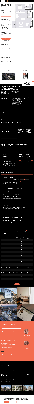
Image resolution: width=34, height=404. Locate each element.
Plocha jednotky (17, 237)
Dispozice (10, 237)
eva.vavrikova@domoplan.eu (28, 349)
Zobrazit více (17, 284)
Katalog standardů (5, 28)
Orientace (14, 237)
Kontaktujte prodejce (7, 135)
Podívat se (28, 84)
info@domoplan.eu (4, 366)
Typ (4, 237)
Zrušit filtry (31, 230)
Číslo (2, 237)
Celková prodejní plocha (28, 238)
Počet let (4, 183)
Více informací (5, 210)
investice (14, 340)
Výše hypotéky (5, 179)
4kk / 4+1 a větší (13, 344)
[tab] (17, 145)
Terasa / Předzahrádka (24, 237)
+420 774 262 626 (26, 348)
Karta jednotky (4, 27)
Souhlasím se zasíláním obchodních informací (7, 347)
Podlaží (7, 237)
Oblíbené (31, 233)
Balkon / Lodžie (20, 238)
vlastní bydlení (9, 340)
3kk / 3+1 (9, 344)
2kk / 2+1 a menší (4, 344)
